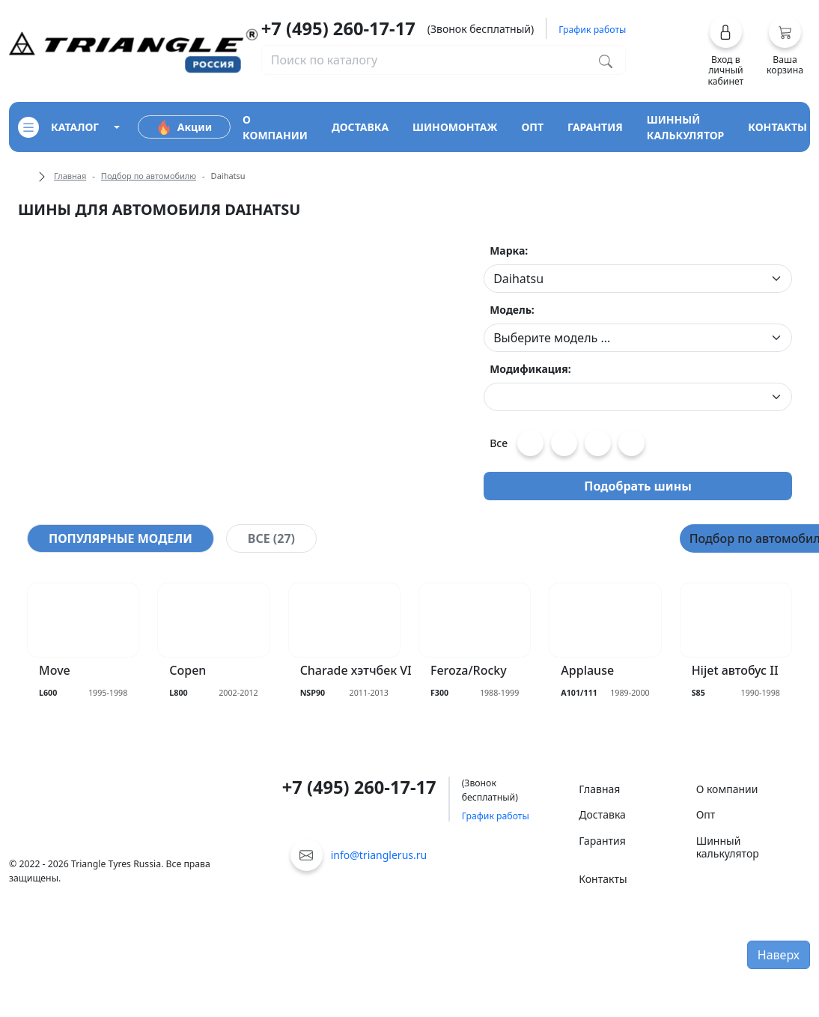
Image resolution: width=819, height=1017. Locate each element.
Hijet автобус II (735, 671)
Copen (187, 671)
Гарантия (602, 841)
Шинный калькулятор (727, 847)
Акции (184, 127)
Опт (706, 814)
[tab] (120, 538)
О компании (727, 789)
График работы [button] (592, 29)
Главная (70, 175)
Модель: (512, 310)
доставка (360, 127)
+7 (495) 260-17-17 (338, 28)
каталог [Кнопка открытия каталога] (58, 127)
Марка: (509, 250)
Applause (587, 671)
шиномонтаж (454, 127)
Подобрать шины (638, 486)
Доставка (602, 814)
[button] (726, 51)
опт (532, 127)
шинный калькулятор (686, 127)
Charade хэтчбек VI (356, 671)
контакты (777, 127)
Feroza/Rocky (468, 671)
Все (499, 443)
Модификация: (530, 369)
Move (54, 671)
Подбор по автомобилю (148, 175)
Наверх (779, 955)
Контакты (603, 879)
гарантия (595, 127)
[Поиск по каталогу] (605, 60)
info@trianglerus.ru (379, 855)
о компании (275, 127)
